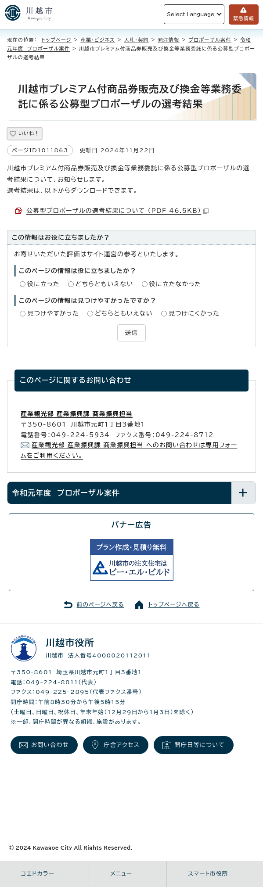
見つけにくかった (194, 313)
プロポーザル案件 (209, 39)
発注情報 (169, 39)
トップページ (57, 39)
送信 (131, 333)
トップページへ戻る (174, 604)
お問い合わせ (50, 745)
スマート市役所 (208, 873)
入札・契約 (136, 39)
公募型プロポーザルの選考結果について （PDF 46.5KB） (117, 211)
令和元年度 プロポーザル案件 (66, 492)
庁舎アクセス (122, 745)
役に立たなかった (175, 284)
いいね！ (29, 133)
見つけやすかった (53, 313)
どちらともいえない (104, 284)
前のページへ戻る (100, 604)
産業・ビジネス (97, 39)
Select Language (190, 14)
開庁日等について (199, 745)
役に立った (43, 284)
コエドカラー (37, 873)
